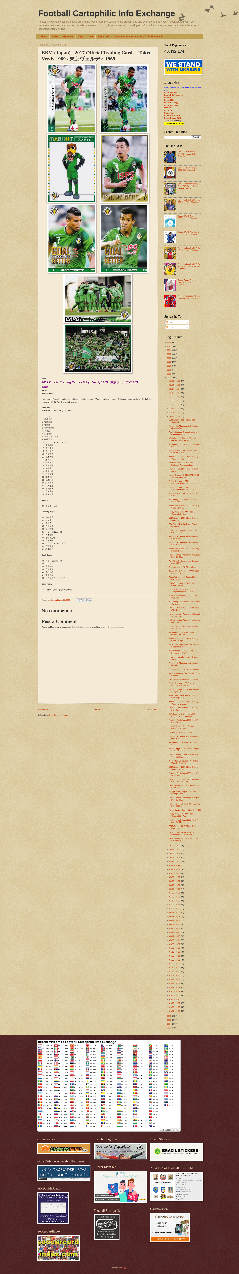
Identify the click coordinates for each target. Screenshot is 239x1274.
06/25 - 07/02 (175, 913)
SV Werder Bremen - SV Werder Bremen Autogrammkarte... (182, 833)
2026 (169, 342)
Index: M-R (169, 100)
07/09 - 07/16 (175, 905)
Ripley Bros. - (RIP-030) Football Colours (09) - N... (182, 696)
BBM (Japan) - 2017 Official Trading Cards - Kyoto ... (183, 768)
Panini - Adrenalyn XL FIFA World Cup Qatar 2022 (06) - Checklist (189, 266)
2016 (169, 1016)
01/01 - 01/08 (175, 1011)
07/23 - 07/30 (175, 897)
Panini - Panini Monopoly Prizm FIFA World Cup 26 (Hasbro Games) (188, 186)
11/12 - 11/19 (175, 409)
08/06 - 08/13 (175, 889)
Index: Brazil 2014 (172, 115)
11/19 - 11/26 (175, 405)
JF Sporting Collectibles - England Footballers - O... (183, 743)
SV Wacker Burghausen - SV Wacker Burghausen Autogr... (184, 646)
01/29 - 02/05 (175, 995)
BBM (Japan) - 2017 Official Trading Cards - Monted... (183, 458)
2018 (169, 374)
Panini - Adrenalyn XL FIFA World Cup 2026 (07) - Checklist (188, 154)
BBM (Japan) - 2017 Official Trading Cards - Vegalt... (183, 519)
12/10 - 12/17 (175, 393)
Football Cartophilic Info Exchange (106, 13)
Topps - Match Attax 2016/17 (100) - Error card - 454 (183, 451)
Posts (169, 322)
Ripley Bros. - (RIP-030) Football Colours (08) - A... (182, 815)
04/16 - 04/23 (175, 952)
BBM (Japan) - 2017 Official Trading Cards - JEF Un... (183, 827)
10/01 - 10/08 (175, 857)
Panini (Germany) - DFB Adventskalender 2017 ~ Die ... (183, 482)
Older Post (152, 709)
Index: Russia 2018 (172, 118)
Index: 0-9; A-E (170, 92)
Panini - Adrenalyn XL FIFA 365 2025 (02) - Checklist (188, 249)
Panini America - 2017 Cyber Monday (184, 669)
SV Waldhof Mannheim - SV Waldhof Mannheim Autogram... (184, 780)
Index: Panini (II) (171, 105)
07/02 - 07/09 (175, 909)
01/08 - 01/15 (175, 1007)
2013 (169, 1028)
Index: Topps (170, 113)
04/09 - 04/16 (175, 956)
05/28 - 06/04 (175, 928)
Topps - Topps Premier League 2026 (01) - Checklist (187, 282)
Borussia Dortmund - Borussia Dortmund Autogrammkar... (181, 464)
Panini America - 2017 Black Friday (183, 567)
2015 (169, 1020)
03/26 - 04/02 (175, 964)
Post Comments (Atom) (58, 715)
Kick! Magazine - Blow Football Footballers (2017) (181, 652)
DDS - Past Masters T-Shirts (180, 732)
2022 (169, 358)
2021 (169, 362)
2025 (169, 346)
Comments (171, 327)
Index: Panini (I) (171, 103)
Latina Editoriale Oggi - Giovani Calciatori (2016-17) (181, 727)
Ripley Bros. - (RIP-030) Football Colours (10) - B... (182, 513)
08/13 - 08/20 (175, 885)
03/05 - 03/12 (175, 976)
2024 (169, 350)
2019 (169, 370)
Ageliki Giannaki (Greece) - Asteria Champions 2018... (183, 433)
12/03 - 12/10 (175, 397)
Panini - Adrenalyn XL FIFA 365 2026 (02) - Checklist (188, 201)
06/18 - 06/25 (175, 917)
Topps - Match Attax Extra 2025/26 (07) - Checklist (188, 233)
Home (44, 36)
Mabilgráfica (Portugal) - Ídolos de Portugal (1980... (183, 793)
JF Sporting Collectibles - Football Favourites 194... (182, 501)
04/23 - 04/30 (175, 948)
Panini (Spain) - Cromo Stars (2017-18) (185, 810)
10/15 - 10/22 (175, 849)
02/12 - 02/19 (175, 987)
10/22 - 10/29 (175, 846)
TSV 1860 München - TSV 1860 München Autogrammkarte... (182, 715)
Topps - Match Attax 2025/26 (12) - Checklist (187, 217)
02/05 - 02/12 (175, 991)
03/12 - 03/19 (175, 972)
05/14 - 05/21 (175, 936)
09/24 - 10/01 (175, 861)
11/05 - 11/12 (175, 413)
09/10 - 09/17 (175, 869)
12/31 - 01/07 (175, 381)
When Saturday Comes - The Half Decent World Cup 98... (182, 439)
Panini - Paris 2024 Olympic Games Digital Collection (189, 297)
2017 (169, 378)
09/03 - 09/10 (175, 873)
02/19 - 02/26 (175, 983)
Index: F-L (168, 97)
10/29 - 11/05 (175, 417)
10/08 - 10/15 (175, 853)
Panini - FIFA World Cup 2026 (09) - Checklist (187, 169)
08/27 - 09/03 (175, 877)
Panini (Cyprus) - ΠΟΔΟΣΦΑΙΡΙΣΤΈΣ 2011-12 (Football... (184, 476)
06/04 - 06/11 (175, 924)
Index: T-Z (168, 110)
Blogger (124, 1268)
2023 (169, 354)
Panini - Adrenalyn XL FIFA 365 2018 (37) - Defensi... (184, 609)
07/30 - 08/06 (175, 893)
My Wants (68, 36)
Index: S (167, 108)
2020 (169, 366)
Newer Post (44, 709)
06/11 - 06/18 (175, 920)
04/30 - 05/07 (175, 944)
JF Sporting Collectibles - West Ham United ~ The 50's (183, 762)
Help (80, 36)
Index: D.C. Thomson (173, 95)
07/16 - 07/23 (175, 901)
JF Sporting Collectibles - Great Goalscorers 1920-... (181, 633)
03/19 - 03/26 (175, 968)
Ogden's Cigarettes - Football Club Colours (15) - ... (183, 578)
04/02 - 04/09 (175, 960)
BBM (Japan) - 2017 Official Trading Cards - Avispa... (183, 639)
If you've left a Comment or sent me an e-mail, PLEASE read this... (131, 36)
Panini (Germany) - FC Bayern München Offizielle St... (181, 684)
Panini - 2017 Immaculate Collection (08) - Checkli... (183, 537)
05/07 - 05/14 (175, 940)
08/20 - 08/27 (175, 881)
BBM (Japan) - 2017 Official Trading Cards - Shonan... (183, 703)
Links (90, 36)
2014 (169, 1024)
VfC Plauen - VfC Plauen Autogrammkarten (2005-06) (182, 590)
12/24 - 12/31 (175, 385)
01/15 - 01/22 (175, 1003)
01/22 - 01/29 (175, 999)
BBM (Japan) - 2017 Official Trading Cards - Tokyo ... (183, 584)
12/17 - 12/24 (175, 389)
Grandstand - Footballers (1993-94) (183, 679)
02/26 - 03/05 (175, 979)
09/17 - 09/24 (175, 865)
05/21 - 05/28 (175, 932)
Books (55, 36)
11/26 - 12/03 (175, 401)
